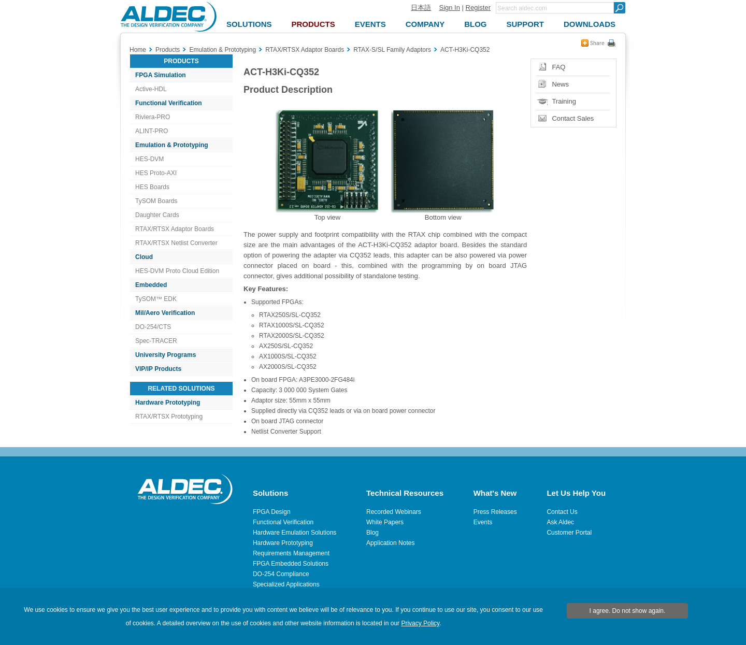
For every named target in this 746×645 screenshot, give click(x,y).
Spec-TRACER (156, 341)
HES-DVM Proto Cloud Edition (177, 271)
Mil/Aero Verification (165, 313)
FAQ (558, 67)
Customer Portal (569, 532)
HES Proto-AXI (156, 173)
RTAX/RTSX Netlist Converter (176, 243)
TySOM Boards (156, 201)
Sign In (449, 7)
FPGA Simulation (160, 75)
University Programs (165, 355)
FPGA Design (272, 511)
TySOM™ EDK (156, 299)
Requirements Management (291, 553)
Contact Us (562, 511)
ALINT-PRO (151, 131)
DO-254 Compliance (281, 574)
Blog (372, 532)
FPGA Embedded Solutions (290, 563)
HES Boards (152, 187)
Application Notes (390, 543)
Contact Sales (573, 118)
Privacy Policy (420, 623)
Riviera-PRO (152, 117)
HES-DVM (149, 159)
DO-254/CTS (153, 327)
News (560, 84)
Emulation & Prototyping (171, 145)
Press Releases (495, 511)
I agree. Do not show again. (628, 610)
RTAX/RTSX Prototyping (169, 416)
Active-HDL (151, 89)
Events (483, 522)
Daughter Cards (157, 215)
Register (478, 7)
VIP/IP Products (158, 368)
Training (564, 101)
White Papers (385, 522)
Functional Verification (168, 103)
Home (138, 49)
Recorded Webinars (393, 511)
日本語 (421, 7)
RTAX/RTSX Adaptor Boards (174, 229)
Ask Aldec (560, 522)
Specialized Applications (286, 584)
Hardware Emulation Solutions (294, 532)
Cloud (144, 257)
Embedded (151, 285)
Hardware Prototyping (167, 402)
